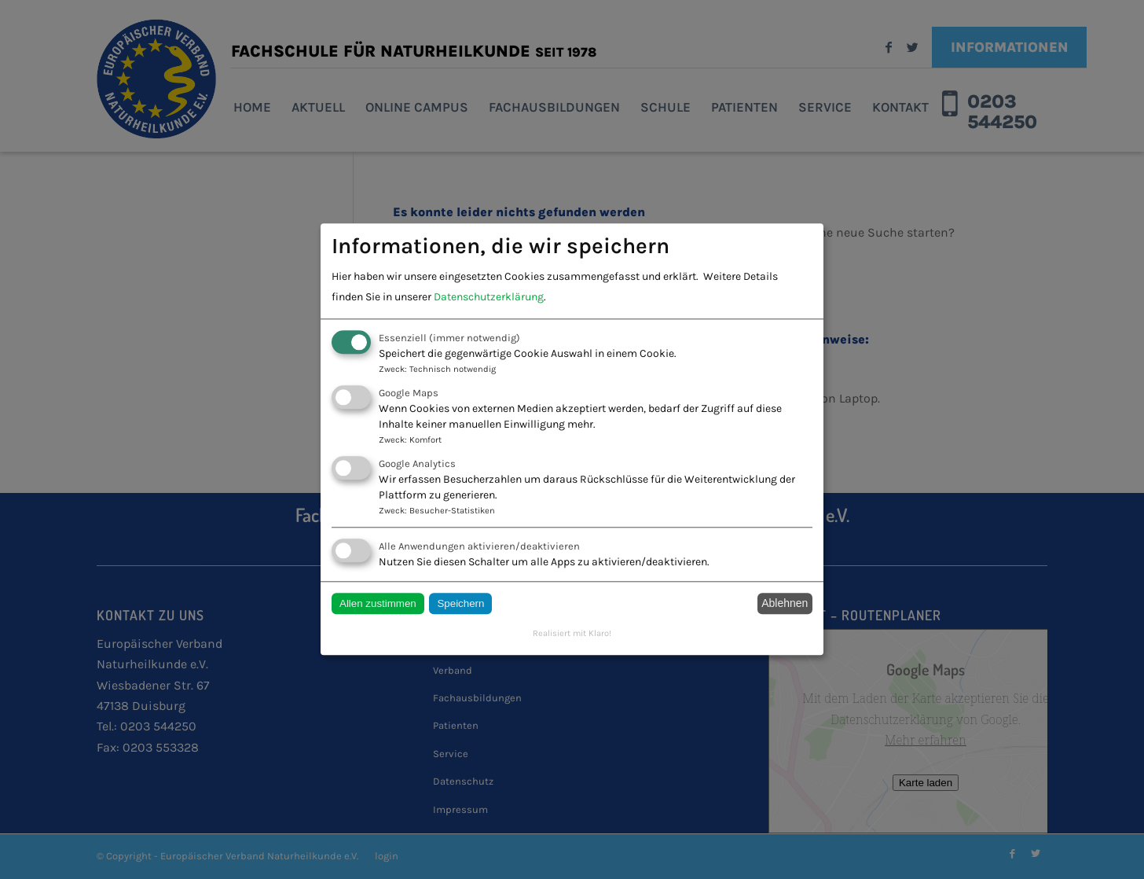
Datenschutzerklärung (489, 296)
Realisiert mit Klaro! (572, 633)
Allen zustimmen (377, 603)
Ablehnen (784, 604)
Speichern (460, 603)
